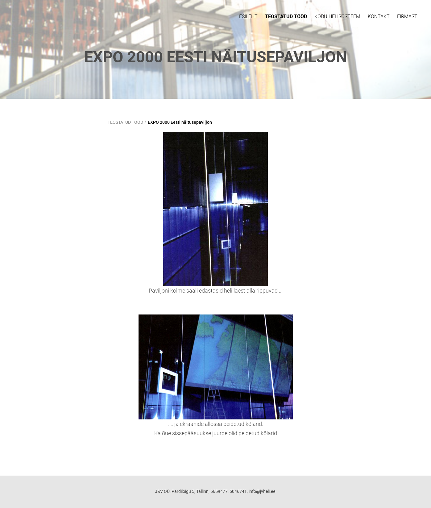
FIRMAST (407, 16)
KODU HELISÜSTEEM (337, 16)
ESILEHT (248, 16)
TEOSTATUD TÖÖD (286, 16)
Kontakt (379, 16)
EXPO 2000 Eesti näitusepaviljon (180, 122)
